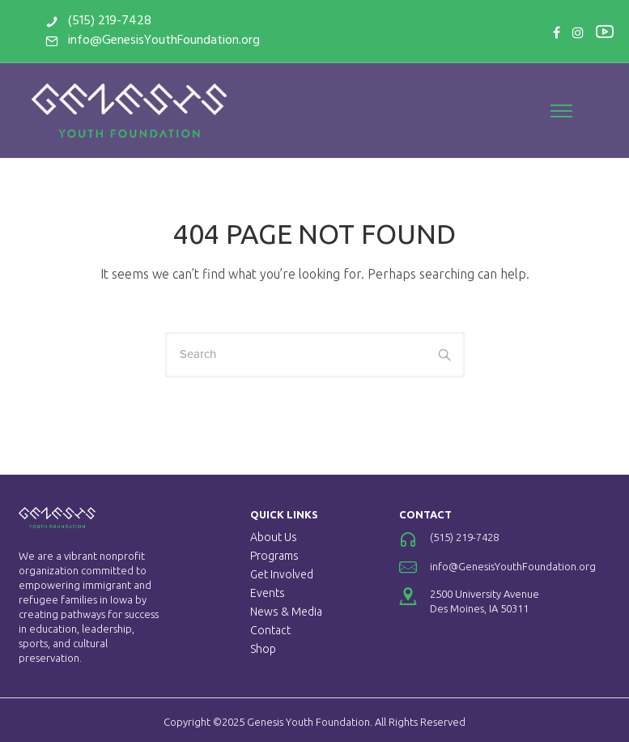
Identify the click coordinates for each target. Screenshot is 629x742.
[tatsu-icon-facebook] (556, 32)
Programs (274, 555)
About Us (273, 537)
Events (267, 592)
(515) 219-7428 (109, 21)
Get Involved (281, 574)
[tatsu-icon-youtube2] (605, 31)
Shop (263, 648)
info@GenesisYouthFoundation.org (164, 40)
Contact (270, 630)
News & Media (286, 611)
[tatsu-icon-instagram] (578, 32)
